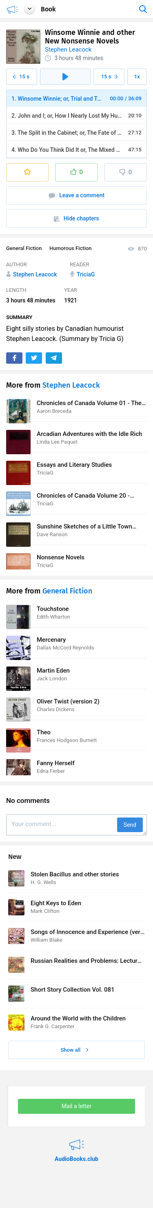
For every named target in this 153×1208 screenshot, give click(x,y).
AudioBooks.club (76, 1140)
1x (137, 76)
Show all (74, 1050)
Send (130, 825)
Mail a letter (76, 1106)
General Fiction (24, 248)
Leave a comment (76, 195)
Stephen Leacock (68, 49)
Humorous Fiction (70, 248)
